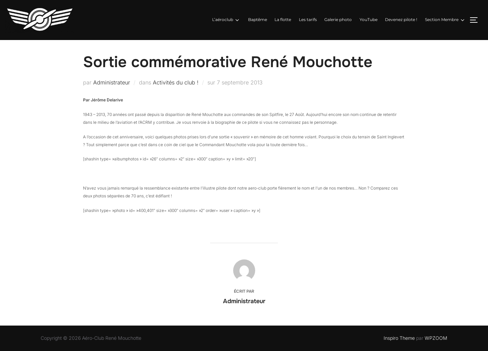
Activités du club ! (176, 82)
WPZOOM (436, 338)
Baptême (257, 19)
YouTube (369, 19)
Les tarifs (308, 19)
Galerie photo (338, 19)
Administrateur (111, 82)
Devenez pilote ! (401, 19)
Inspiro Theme (399, 338)
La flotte (282, 19)
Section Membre (445, 20)
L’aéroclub (226, 20)
